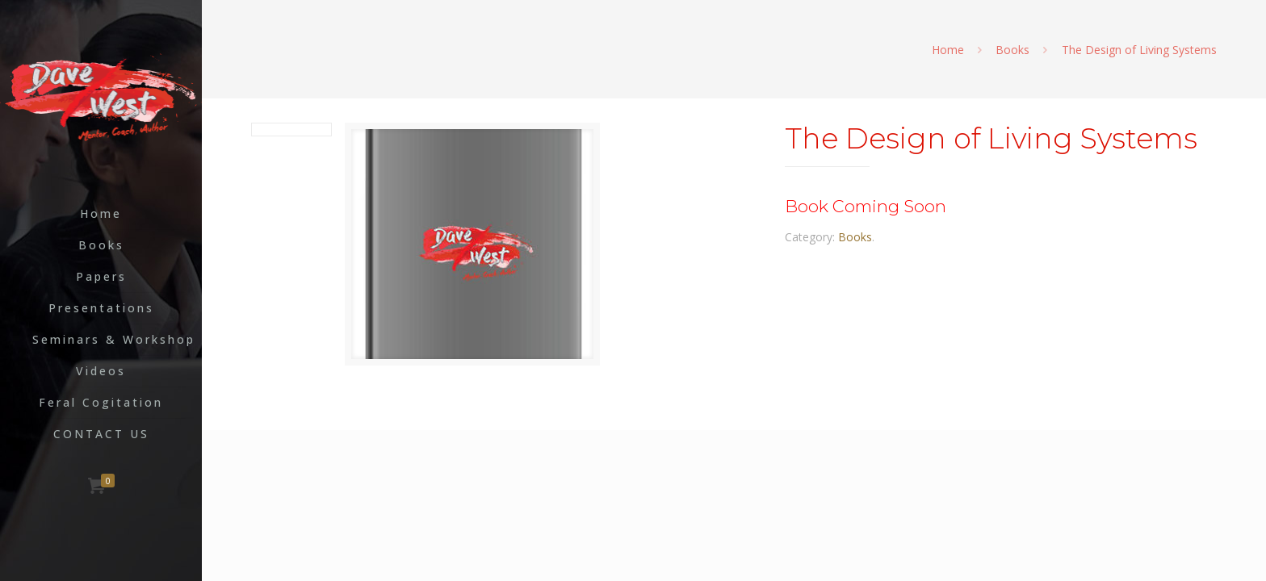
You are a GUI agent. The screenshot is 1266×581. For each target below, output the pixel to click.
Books (1012, 49)
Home (948, 49)
